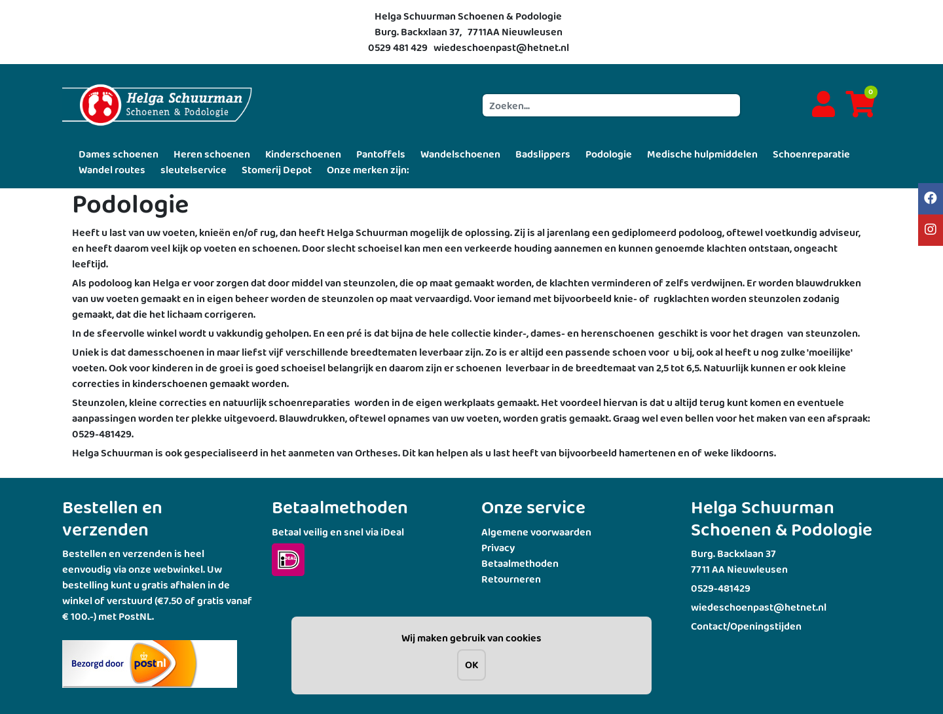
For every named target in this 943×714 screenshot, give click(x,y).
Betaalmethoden (520, 563)
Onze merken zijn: (368, 169)
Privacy (498, 547)
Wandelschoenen (460, 154)
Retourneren (511, 578)
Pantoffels (380, 154)
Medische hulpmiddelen (702, 154)
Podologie (608, 154)
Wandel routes (112, 169)
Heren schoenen (212, 154)
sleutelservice (193, 169)
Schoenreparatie (811, 154)
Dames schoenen (118, 154)
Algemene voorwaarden (536, 531)
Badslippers (542, 154)
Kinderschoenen (303, 154)
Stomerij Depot (277, 169)
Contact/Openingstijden (746, 626)
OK (471, 664)
